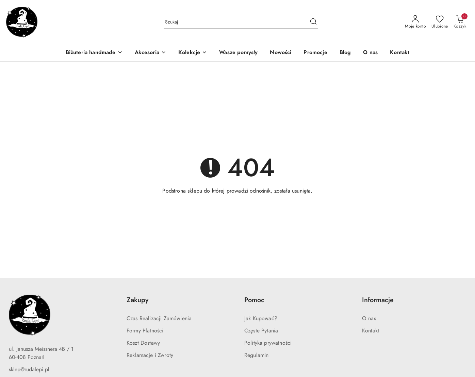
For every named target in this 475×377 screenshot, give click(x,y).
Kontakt (370, 330)
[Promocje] (315, 53)
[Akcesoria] (150, 53)
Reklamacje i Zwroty (150, 355)
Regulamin (256, 355)
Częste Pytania (261, 330)
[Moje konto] (415, 22)
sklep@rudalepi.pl (29, 369)
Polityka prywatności (268, 343)
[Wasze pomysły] (238, 53)
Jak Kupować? (260, 318)
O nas (369, 318)
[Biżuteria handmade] (94, 53)
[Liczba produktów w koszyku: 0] (460, 22)
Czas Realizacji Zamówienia (159, 318)
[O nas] (370, 53)
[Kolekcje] (193, 53)
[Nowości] (280, 53)
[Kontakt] (399, 53)
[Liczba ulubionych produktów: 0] (440, 22)
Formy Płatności (145, 330)
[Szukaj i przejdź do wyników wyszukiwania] (313, 22)
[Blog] (345, 53)
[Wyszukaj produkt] (241, 22)
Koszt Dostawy (143, 343)
